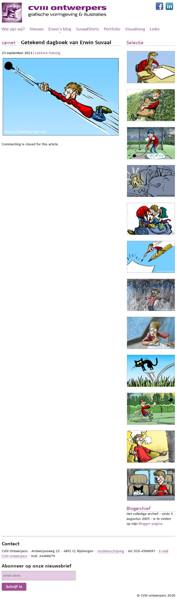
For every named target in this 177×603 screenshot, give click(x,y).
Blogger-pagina (150, 524)
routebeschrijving (110, 551)
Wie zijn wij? (13, 29)
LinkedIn (170, 6)
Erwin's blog (59, 29)
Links (155, 29)
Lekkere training (47, 53)
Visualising (135, 29)
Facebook (160, 6)
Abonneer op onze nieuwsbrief (36, 566)
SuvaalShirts (87, 29)
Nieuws (37, 29)
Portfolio (112, 29)
